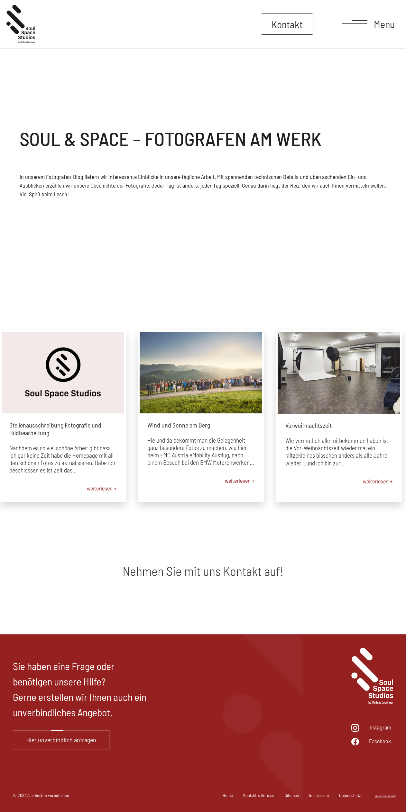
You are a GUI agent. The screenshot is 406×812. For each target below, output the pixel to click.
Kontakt (287, 24)
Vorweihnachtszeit (308, 425)
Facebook (380, 741)
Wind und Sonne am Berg (178, 425)
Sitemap (292, 795)
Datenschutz (350, 795)
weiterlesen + (101, 488)
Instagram (379, 727)
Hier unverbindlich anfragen (61, 740)
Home (228, 795)
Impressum (319, 795)
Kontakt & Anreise (258, 795)
